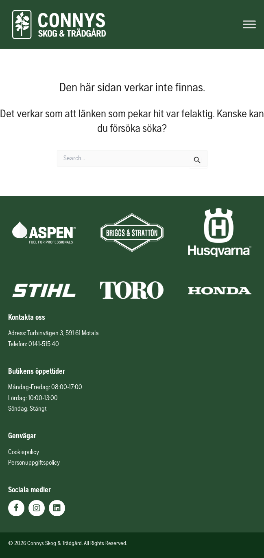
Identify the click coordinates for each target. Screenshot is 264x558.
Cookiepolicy (23, 451)
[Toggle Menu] (249, 24)
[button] (16, 508)
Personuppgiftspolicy (34, 462)
